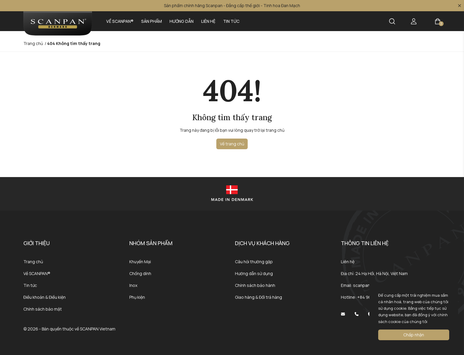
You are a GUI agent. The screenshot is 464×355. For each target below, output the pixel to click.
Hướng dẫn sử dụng (254, 273)
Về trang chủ (232, 144)
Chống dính (140, 273)
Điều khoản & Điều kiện (44, 297)
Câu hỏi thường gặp (254, 261)
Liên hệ (208, 21)
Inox (133, 285)
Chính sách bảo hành (255, 285)
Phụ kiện (137, 297)
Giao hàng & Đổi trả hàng (258, 297)
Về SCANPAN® (119, 21)
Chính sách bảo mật (42, 309)
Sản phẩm (151, 21)
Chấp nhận (413, 335)
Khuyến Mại (140, 261)
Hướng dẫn (182, 21)
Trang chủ (33, 261)
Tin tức (231, 21)
